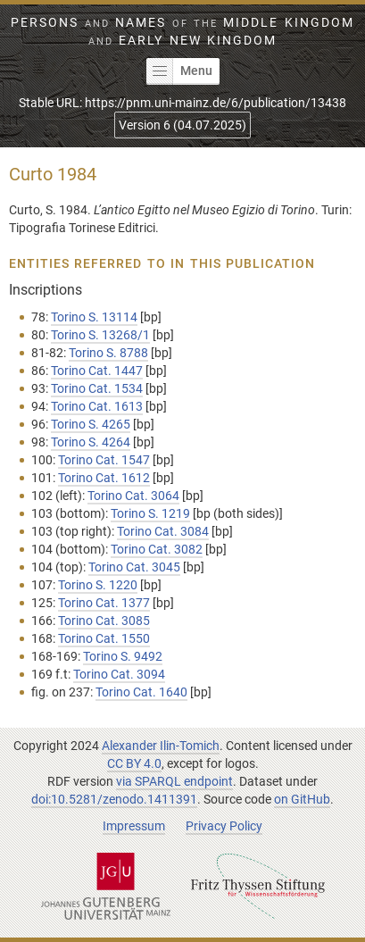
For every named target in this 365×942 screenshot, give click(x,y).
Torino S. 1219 (150, 513)
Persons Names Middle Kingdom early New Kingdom (182, 31)
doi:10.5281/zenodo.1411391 (114, 799)
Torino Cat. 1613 (97, 406)
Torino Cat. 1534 (97, 388)
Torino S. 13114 (94, 317)
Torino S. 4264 (90, 442)
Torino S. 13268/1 (100, 335)
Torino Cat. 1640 (141, 692)
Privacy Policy (224, 826)
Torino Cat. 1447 (97, 370)
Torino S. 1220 (97, 585)
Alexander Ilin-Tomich (161, 745)
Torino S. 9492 (122, 656)
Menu (179, 71)
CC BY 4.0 (134, 763)
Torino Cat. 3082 (157, 549)
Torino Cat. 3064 (133, 495)
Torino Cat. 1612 (104, 478)
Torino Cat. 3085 (104, 620)
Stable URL (182, 103)
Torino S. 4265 (90, 424)
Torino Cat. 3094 (119, 674)
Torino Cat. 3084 (163, 531)
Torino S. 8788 (108, 353)
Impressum (134, 826)
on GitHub (302, 799)
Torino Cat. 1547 (104, 460)
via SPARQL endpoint (174, 781)
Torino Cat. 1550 (104, 638)
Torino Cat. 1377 (104, 603)
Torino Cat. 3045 (134, 567)
